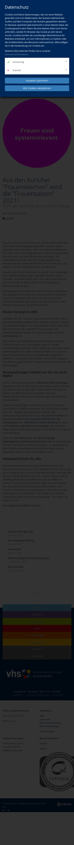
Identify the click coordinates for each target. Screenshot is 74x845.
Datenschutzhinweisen (16, 54)
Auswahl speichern (37, 80)
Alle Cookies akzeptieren (37, 88)
